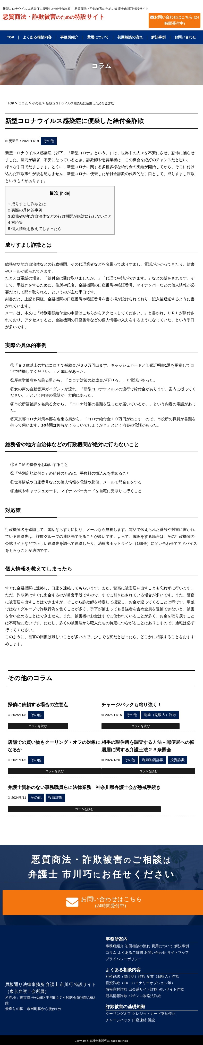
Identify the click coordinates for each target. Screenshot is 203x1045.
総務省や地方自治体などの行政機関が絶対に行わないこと (60, 216)
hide (65, 193)
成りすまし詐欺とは (27, 204)
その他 (48, 141)
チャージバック (118, 1020)
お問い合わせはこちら (174, 20)
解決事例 (158, 37)
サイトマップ (178, 953)
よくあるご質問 (130, 953)
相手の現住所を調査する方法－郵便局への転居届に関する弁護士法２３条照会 (148, 746)
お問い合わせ (185, 37)
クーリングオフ (118, 1014)
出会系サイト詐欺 (143, 989)
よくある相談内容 (37, 37)
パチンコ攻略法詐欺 (145, 996)
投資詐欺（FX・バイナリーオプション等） (140, 983)
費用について (98, 37)
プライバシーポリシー (124, 959)
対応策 (15, 222)
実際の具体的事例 (25, 210)
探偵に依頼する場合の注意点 (38, 704)
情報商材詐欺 (116, 989)
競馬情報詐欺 (116, 996)
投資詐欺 (177, 760)
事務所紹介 (69, 37)
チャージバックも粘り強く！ (132, 704)
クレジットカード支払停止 (153, 1014)
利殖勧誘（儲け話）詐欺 (125, 976)
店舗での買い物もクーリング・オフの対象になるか (54, 746)
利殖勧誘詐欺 (153, 760)
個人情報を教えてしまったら (35, 228)
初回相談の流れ (130, 37)
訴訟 (151, 1020)
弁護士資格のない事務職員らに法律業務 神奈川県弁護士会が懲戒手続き (84, 787)
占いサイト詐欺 (171, 989)
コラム (111, 953)
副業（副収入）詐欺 (160, 715)
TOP (10, 37)
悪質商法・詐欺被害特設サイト (54, 17)
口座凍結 (139, 1020)
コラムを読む (38, 726)
